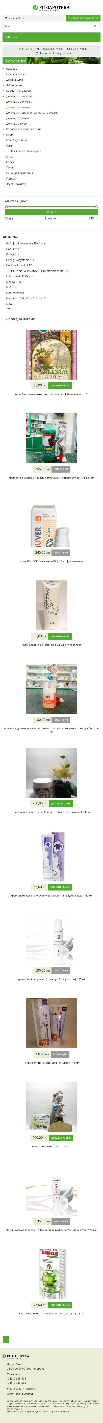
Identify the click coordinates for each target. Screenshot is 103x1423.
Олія (9, 145)
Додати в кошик (60, 385)
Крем (9, 134)
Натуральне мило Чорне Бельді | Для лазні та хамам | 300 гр (52, 812)
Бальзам (11, 68)
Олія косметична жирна (25, 151)
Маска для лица (16, 140)
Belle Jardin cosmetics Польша (25, 243)
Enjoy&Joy (12, 254)
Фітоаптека (28, 1388)
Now (9, 303)
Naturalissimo (15, 292)
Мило (10, 156)
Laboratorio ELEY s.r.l (19, 276)
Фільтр (51, 211)
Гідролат (12, 178)
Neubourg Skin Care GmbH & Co (26, 298)
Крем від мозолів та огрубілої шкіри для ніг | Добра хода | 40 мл (51, 895)
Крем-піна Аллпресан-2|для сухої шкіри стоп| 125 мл (52, 979)
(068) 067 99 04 (54, 48)
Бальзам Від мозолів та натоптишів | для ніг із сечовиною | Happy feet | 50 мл (51, 730)
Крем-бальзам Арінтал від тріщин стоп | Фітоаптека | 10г (51, 394)
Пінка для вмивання (19, 173)
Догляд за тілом (16, 123)
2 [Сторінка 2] (12, 1339)
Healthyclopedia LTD (19, 265)
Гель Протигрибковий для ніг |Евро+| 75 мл (51, 1062)
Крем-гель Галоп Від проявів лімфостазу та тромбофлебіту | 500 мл (51, 477)
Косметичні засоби (18, 90)
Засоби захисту (16, 183)
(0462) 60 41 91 (30, 48)
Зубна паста (14, 85)
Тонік (10, 167)
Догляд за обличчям (19, 101)
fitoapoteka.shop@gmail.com (55, 53)
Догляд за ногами (18, 107)
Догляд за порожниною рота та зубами (32, 112)
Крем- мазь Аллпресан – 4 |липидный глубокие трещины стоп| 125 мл (51, 1230)
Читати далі (61, 469)
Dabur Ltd (12, 248)
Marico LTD (13, 281)
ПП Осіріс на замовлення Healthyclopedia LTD (39, 270)
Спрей (10, 162)
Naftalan (11, 287)
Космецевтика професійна (23, 129)
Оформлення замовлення (83, 18)
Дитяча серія (14, 79)
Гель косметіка (16, 74)
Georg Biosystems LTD (20, 259)
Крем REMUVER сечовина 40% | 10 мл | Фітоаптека (51, 561)
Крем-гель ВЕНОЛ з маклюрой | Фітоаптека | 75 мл (51, 1313)
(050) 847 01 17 (78, 48)
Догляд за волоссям (19, 96)
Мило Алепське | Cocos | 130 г (51, 1146)
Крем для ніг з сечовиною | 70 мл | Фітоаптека (51, 644)
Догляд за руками (18, 118)
